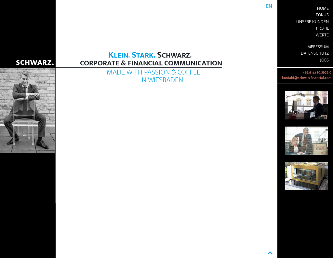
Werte (322, 35)
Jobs (324, 60)
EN (269, 6)
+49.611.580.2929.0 (316, 73)
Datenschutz (315, 53)
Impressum (317, 47)
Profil (322, 28)
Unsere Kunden (312, 22)
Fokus (322, 15)
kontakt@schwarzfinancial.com (306, 78)
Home (323, 8)
